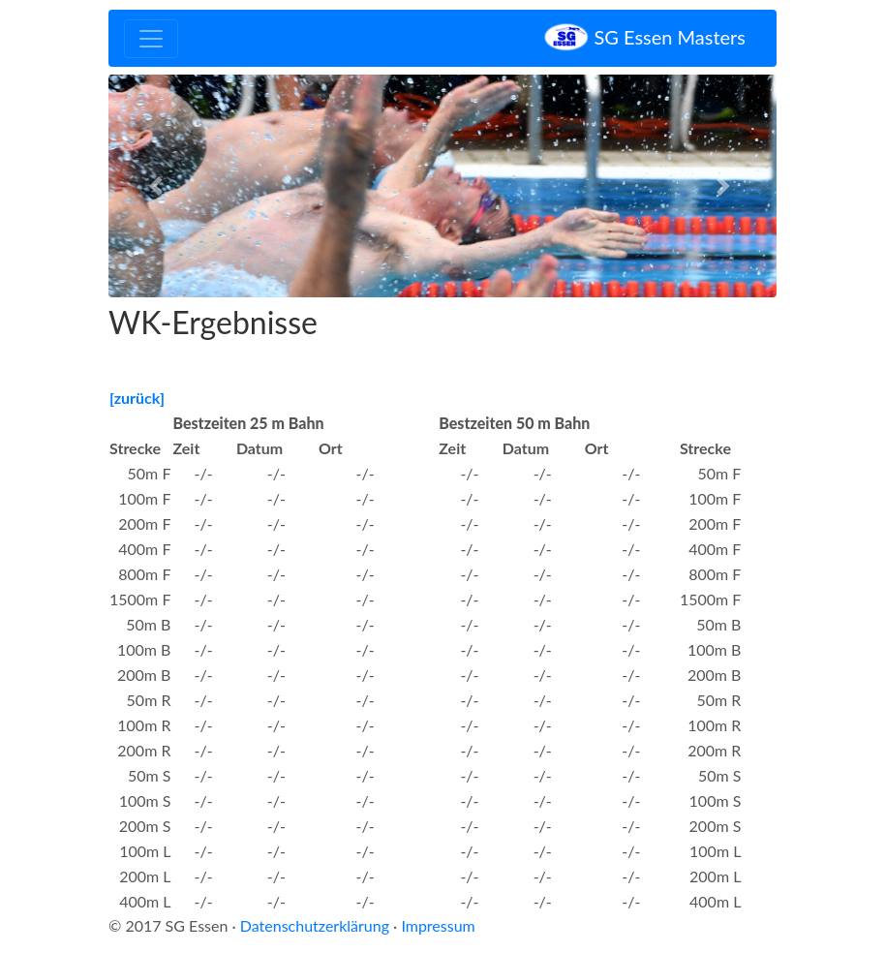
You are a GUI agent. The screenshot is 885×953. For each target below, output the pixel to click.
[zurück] (137, 397)
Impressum (437, 925)
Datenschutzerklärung (314, 925)
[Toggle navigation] (151, 38)
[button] (158, 186)
